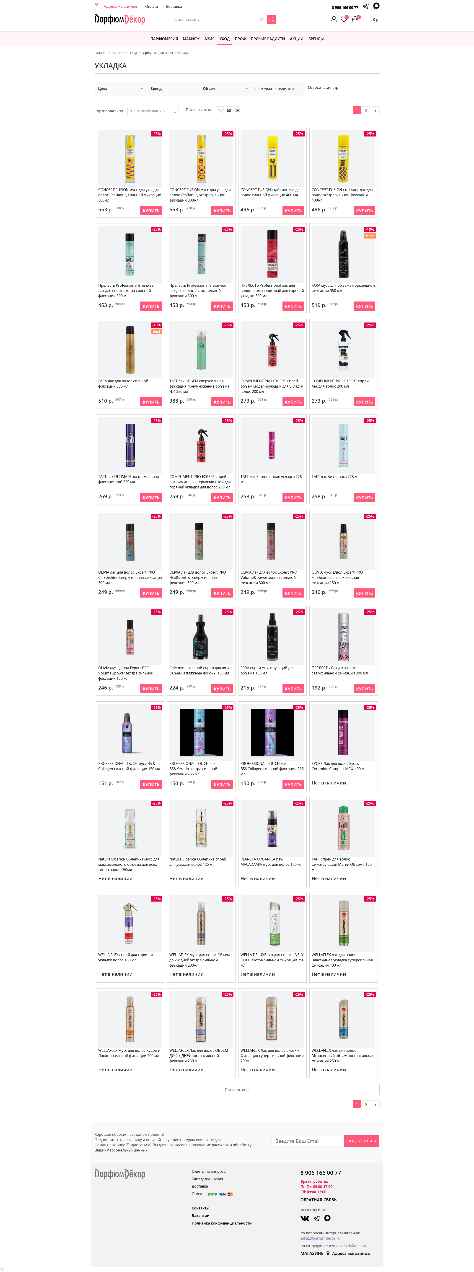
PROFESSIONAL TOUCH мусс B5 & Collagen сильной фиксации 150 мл (129, 766)
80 (238, 110)
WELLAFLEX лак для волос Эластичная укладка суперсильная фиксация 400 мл (342, 960)
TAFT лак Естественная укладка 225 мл (271, 479)
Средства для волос (158, 52)
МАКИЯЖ (191, 38)
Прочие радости (268, 38)
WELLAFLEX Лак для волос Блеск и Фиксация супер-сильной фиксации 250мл (272, 1055)
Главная (101, 52)
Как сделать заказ (207, 1178)
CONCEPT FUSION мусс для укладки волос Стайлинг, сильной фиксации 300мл (129, 195)
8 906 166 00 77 (345, 7)
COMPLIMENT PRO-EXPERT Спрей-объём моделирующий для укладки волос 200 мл (272, 386)
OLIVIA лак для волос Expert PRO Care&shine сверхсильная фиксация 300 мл (126, 577)
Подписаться (361, 1140)
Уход (225, 38)
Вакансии (201, 1215)
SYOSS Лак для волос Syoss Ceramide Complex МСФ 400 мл (339, 766)
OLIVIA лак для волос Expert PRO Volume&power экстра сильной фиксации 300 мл (269, 577)
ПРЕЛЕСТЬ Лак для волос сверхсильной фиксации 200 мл (340, 670)
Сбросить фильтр (323, 87)
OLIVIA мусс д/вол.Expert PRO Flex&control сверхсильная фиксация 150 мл (337, 577)
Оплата (151, 6)
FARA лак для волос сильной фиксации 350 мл (123, 383)
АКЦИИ (296, 38)
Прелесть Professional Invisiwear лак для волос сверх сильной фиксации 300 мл (198, 290)
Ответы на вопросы (209, 1171)
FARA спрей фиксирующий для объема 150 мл (268, 670)
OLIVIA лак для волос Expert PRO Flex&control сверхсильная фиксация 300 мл (198, 577)
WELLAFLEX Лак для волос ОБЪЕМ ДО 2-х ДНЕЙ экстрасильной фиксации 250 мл (199, 1055)
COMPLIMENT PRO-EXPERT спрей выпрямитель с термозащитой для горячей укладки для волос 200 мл (200, 482)
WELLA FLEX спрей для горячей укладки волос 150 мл (125, 957)
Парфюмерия (164, 38)
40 (220, 110)
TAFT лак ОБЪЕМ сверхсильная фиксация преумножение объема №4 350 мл (200, 386)
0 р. (368, 18)
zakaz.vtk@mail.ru (351, 1245)
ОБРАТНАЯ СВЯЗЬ (318, 1199)
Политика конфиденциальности (222, 1223)
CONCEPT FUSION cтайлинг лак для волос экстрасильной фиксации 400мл (342, 195)
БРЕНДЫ (316, 38)
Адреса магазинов (120, 6)
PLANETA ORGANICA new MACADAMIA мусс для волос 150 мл (272, 862)
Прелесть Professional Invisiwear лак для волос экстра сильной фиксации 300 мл (126, 290)
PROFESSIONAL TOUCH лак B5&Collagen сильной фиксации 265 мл (272, 768)
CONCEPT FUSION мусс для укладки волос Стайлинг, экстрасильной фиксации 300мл (200, 195)
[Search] (286, 19)
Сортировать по (109, 110)
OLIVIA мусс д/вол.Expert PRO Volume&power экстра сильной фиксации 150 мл (126, 673)
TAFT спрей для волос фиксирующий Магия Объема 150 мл (342, 864)
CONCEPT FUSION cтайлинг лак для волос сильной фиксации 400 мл (271, 192)
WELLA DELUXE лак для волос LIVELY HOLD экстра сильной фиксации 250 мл (272, 960)
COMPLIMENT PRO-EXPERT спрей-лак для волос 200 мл (341, 383)
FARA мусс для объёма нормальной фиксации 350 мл (343, 288)
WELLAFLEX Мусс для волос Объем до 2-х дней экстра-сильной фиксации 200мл (200, 960)
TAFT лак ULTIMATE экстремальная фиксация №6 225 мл (128, 479)
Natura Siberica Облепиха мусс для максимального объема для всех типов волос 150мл (129, 864)
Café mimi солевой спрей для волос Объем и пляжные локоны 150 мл (201, 670)
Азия (210, 38)
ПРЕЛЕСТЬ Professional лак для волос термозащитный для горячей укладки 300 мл (272, 290)
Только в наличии (277, 89)
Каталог (118, 52)
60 (229, 110)
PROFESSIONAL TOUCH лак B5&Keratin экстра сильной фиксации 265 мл (194, 768)
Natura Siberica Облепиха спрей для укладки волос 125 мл (198, 862)
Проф (240, 38)
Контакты (200, 1208)
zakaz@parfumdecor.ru (320, 1238)
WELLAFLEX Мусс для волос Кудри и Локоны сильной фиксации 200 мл (129, 1053)
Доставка (174, 6)
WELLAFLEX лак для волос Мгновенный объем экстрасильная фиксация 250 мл (343, 1055)
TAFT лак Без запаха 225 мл (336, 476)
